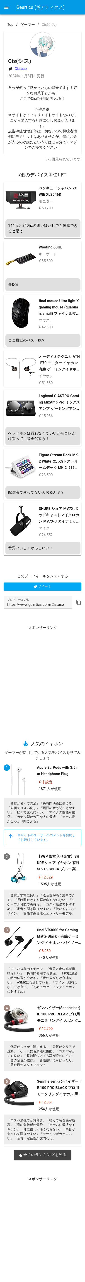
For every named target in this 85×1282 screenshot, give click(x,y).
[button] (78, 602)
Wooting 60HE (50, 247)
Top (10, 24)
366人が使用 (49, 1035)
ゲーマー (27, 24)
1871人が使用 (50, 789)
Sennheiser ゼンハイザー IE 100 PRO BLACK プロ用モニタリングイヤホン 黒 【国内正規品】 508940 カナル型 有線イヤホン (59, 1094)
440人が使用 (49, 957)
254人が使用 (49, 1109)
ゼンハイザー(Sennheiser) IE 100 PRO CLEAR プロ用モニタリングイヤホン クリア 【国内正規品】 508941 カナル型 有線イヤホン (58, 1020)
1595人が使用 (50, 884)
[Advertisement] (42, 675)
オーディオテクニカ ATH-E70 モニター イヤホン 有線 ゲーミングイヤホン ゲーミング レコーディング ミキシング (59, 369)
